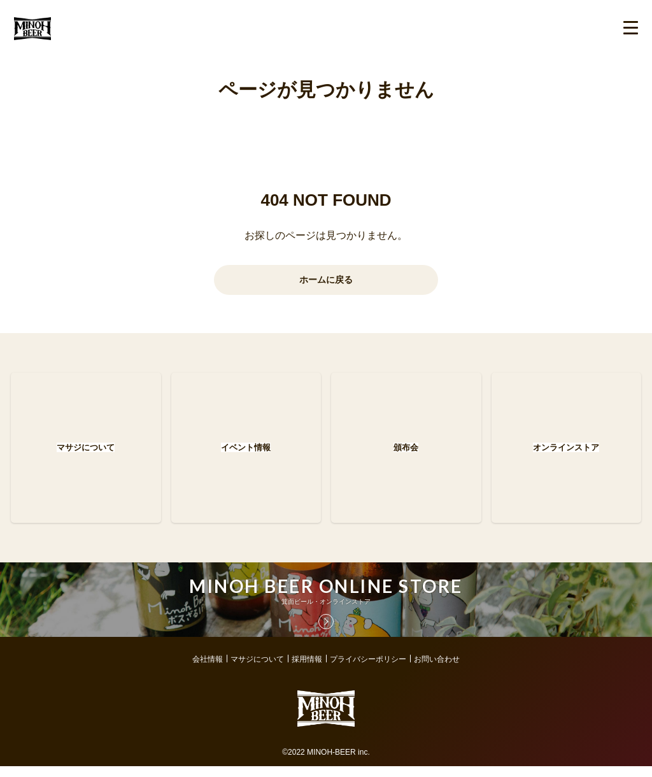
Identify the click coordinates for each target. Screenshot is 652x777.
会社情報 (207, 670)
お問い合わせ (437, 670)
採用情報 (307, 670)
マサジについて (257, 670)
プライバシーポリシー (368, 670)
